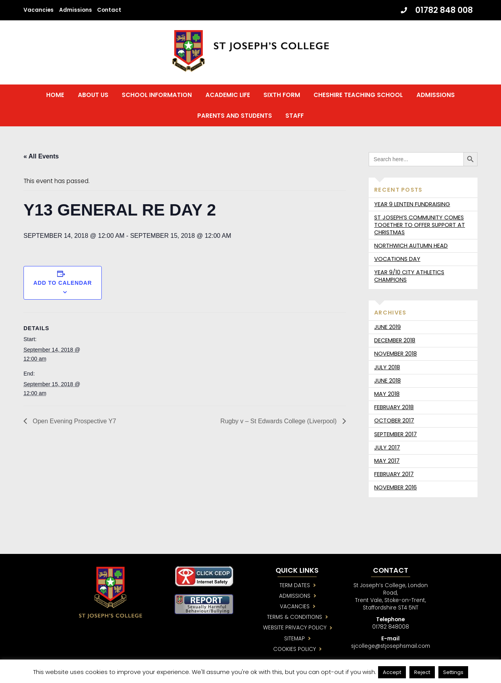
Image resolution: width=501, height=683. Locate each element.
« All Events (41, 156)
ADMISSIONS (295, 596)
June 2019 (387, 327)
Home (55, 95)
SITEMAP (295, 639)
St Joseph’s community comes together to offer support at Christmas (419, 225)
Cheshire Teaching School (358, 95)
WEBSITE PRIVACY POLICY (295, 628)
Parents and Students (234, 116)
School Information (157, 95)
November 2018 (395, 354)
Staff (294, 116)
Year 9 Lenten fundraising (412, 204)
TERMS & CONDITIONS (295, 618)
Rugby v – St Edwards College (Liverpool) (279, 421)
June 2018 (387, 381)
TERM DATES (295, 586)
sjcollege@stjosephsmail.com (393, 647)
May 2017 (387, 461)
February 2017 (394, 474)
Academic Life (227, 95)
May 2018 (387, 394)
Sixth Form (281, 95)
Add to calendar (62, 283)
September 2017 (395, 435)
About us (93, 95)
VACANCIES (295, 607)
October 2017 (394, 421)
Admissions (75, 10)
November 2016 (395, 488)
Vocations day (397, 259)
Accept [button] (392, 672)
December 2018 (394, 341)
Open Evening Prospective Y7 (73, 421)
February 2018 (394, 408)
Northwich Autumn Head (411, 246)
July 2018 (387, 368)
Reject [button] (422, 672)
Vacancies (38, 10)
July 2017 (387, 448)
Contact (109, 10)
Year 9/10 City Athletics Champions (409, 276)
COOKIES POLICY (295, 650)
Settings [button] (453, 672)
